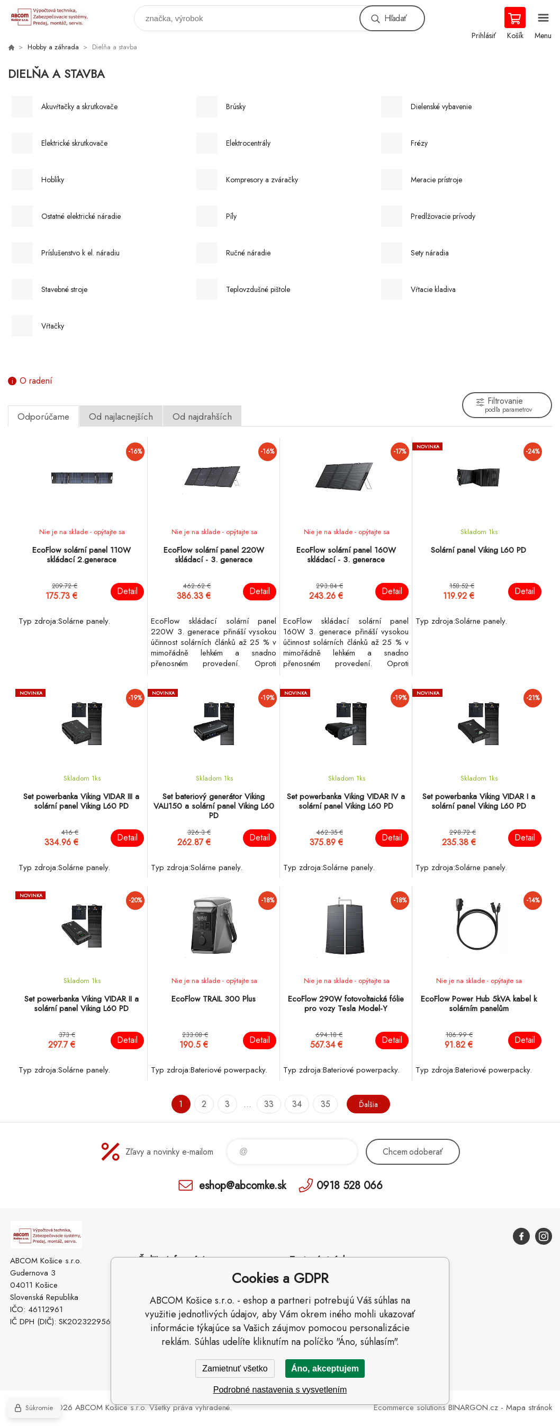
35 (322, 1104)
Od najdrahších (202, 416)
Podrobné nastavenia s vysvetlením (280, 1389)
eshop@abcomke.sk (242, 1185)
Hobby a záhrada (53, 47)
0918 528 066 (350, 1185)
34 (294, 1104)
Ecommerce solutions (410, 1407)
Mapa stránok (529, 1407)
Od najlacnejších (121, 416)
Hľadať (395, 18)
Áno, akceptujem (325, 1368)
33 (266, 1104)
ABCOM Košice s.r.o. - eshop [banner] (55, 15)
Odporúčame (43, 416)
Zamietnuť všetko (234, 1368)
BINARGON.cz (473, 1407)
